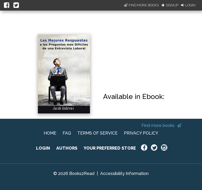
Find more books (161, 125)
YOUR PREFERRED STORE (110, 148)
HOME (50, 133)
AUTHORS (66, 148)
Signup (169, 5)
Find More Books (141, 5)
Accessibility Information (124, 173)
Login (188, 5)
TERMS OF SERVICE (97, 133)
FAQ (67, 133)
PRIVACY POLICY (141, 133)
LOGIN (43, 148)
